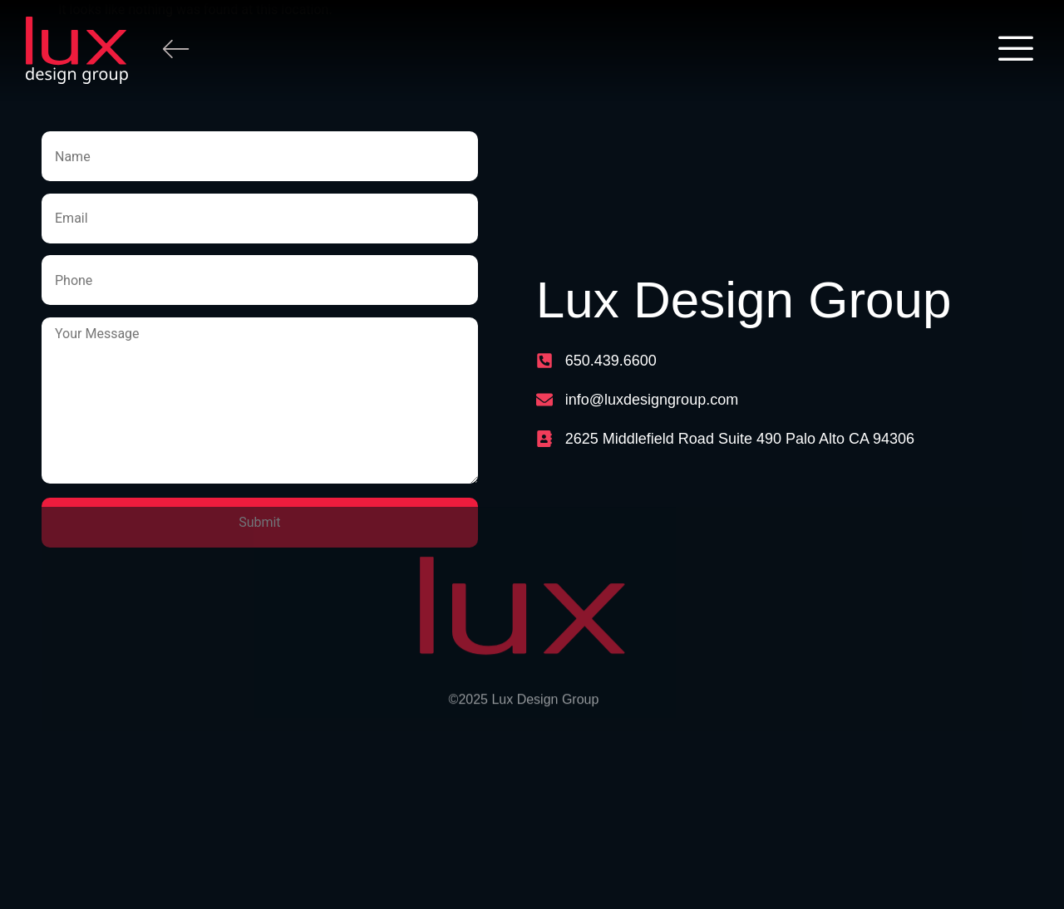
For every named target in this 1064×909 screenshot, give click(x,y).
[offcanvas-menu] (1016, 50)
